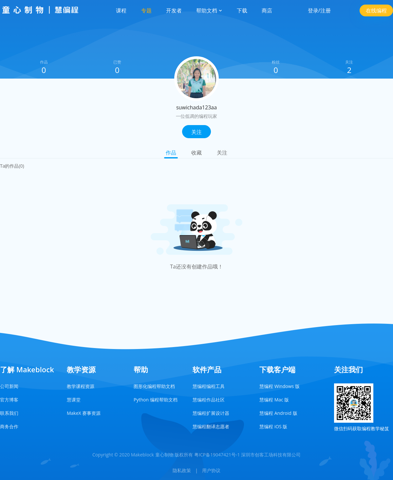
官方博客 (9, 400)
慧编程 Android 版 (278, 413)
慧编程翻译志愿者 (211, 426)
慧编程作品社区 (209, 400)
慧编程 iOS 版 (273, 426)
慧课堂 (74, 400)
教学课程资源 (80, 386)
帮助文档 (209, 10)
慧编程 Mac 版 (274, 400)
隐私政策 (182, 470)
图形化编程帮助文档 (154, 386)
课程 (121, 10)
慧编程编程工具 (209, 386)
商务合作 (9, 426)
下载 (242, 10)
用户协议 (211, 470)
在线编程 (376, 10)
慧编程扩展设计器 (211, 413)
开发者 (174, 10)
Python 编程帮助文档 (156, 400)
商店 (267, 10)
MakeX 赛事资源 (84, 413)
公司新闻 (9, 386)
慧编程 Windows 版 (279, 386)
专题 (146, 10)
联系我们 (9, 413)
